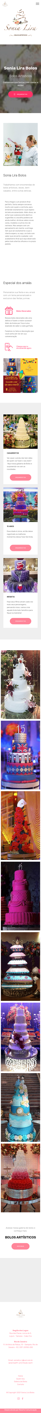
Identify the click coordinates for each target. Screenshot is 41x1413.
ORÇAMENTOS (20, 94)
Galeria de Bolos (20, 1382)
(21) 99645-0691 (25, 1363)
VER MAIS (20, 1246)
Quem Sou (20, 1379)
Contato (20, 1384)
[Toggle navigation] (37, 4)
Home (20, 1376)
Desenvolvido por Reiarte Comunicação (20, 1410)
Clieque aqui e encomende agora (23, 347)
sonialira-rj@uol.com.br (23, 1360)
